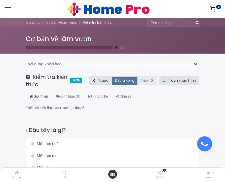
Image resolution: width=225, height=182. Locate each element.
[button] (100, 80)
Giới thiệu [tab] (39, 96)
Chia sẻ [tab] (123, 96)
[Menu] (7, 9)
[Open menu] (112, 174)
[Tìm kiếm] (64, 173)
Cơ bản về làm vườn (59, 38)
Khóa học (33, 22)
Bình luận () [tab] (68, 96)
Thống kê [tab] (98, 96)
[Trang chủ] (16, 173)
